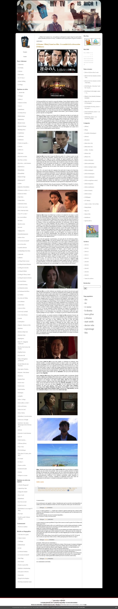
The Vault (20, 513)
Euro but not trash (22, 502)
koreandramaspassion (23, 234)
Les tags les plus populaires (71, 602)
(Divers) (86, 136)
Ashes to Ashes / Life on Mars (92, 204)
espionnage (89, 329)
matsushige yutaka (71, 489)
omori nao (64, 489)
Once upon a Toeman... (23, 369)
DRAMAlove (21, 166)
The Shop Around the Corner (25, 581)
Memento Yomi (21, 335)
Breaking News (21, 129)
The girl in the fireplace (23, 578)
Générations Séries (22, 203)
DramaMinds (21, 173)
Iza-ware (20, 227)
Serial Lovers (21, 386)
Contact (25, 56)
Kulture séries (21, 237)
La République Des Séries (24, 251)
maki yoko (60, 489)
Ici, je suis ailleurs (22, 217)
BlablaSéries (21, 119)
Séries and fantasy (22, 406)
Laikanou (20, 257)
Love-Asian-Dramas (23, 315)
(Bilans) (86, 126)
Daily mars (20, 153)
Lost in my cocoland (23, 311)
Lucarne (20, 318)
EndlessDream (21, 544)
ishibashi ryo (64, 490)
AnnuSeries (20, 64)
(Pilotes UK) (88, 153)
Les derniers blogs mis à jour (47, 602)
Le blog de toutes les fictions (25, 278)
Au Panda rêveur (22, 112)
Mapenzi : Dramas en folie (24, 325)
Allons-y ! (20, 99)
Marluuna (20, 328)
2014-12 (86, 251)
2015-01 (86, 248)
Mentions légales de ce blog (49, 604)
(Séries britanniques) (89, 173)
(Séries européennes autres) (91, 180)
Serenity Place (21, 379)
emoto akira (58, 490)
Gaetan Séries (21, 200)
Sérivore (20, 430)
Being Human (88, 207)
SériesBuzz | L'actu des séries (25, 416)
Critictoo (20, 71)
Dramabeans (21, 498)
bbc (86, 332)
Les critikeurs (21, 301)
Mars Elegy (20, 558)
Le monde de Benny (23, 284)
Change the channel (22, 491)
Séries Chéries (21, 413)
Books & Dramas (22, 126)
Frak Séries (20, 197)
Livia (46, 519)
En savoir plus (81, 607)
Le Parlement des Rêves (23, 291)
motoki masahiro (47, 489)
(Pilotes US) (87, 156)
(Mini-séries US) (88, 146)
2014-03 (86, 275)
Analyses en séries (22, 102)
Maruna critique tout (23, 331)
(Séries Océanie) (88, 190)
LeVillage (20, 84)
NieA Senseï (21, 561)
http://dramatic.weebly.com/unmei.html (46, 516)
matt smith (89, 321)
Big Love (87, 210)
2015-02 (86, 244)
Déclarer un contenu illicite (37, 604)
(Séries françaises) (89, 183)
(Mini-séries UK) (89, 143)
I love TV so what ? (22, 213)
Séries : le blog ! (22, 399)
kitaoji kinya (53, 490)
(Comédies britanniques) (90, 133)
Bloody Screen (21, 123)
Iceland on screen (22, 505)
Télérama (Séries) (22, 443)
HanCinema (21, 74)
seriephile (20, 396)
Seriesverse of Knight (23, 419)
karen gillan (89, 314)
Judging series (21, 230)
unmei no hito (41, 489)
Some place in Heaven (23, 571)
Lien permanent (57, 488)
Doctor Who (87, 214)
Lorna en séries (21, 308)
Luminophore (21, 321)
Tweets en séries (22, 465)
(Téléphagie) (88, 197)
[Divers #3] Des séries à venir (92, 72)
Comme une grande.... (23, 143)
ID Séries (20, 220)
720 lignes (20, 96)
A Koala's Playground (23, 485)
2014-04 (86, 271)
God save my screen (23, 207)
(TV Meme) (87, 200)
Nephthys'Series (22, 352)
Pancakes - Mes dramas (23, 372)
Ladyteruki (20, 254)
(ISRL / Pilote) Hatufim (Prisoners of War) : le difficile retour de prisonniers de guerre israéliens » (60, 37)
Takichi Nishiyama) (64, 259)
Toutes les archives (89, 278)
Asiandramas (21, 109)
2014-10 (86, 258)
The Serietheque (22, 450)
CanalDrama (21, 133)
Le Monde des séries (23, 288)
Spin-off (20, 436)
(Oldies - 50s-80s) (89, 150)
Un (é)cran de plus (22, 468)
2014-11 (86, 255)
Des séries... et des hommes (24, 163)
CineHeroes (21, 139)
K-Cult (19, 548)
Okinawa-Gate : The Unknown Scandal (46, 257)
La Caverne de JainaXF (23, 240)
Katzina (46, 539)
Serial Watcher (21, 389)
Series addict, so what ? (23, 403)
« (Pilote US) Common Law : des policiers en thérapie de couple (54, 37)
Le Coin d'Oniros (22, 281)
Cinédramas (21, 136)
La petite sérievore (22, 247)
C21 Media (20, 67)
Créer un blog (56, 600)
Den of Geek (21, 495)
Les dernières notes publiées (59, 602)
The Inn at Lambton (22, 526)
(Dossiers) (87, 140)
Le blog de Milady (22, 271)
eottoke (19, 183)
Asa (45, 507)
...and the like (21, 92)
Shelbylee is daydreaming (24, 568)
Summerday (21, 575)
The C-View (21, 446)
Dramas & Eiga (21, 176)
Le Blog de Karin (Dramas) (24, 264)
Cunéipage (20, 541)
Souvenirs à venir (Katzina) (24, 433)
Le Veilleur (20, 294)
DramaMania (21, 170)
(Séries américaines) (89, 163)
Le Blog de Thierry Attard (24, 274)
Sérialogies (20, 392)
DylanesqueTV (21, 180)
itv (86, 303)
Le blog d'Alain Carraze (23, 261)
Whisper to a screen (22, 475)
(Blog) (86, 130)
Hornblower (87, 217)
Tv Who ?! (20, 462)
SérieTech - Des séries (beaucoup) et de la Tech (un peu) (24, 424)
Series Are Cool (21, 409)
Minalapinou (21, 338)
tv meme (88, 307)
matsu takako (54, 489)
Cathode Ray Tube (22, 488)
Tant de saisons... (22, 440)
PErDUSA (20, 376)
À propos (25, 52)
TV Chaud (20, 458)
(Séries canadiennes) (89, 177)
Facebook (70, 490)
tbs (76, 488)
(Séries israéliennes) (89, 187)
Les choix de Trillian (23, 298)
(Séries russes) (88, 193)
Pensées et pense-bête (23, 565)
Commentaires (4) (64, 488)
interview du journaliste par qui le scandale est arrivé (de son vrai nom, (57, 258)
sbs (86, 299)
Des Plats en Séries (22, 160)
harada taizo (47, 490)
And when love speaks (23, 534)
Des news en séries (22, 156)
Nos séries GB (21, 355)
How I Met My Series (23, 210)
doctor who (89, 325)
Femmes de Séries (22, 193)
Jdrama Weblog (21, 81)
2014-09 (86, 261)
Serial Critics (21, 382)
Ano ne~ (20, 106)
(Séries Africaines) (89, 160)
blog (85, 604)
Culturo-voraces (22, 538)
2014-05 (86, 268)
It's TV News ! (21, 78)
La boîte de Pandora (22, 551)
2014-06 (86, 265)
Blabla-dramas (21, 116)
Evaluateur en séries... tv (24, 190)
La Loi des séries (22, 244)
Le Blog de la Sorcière (23, 267)
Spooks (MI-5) (88, 220)
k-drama (88, 310)
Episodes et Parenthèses (23, 187)
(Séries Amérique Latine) (90, 167)
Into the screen (21, 224)
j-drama (88, 318)
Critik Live (20, 149)
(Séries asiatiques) (89, 170)
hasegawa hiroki (41, 490)
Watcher (20, 472)
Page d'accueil (74, 37)
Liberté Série (21, 304)
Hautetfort (63, 600)
